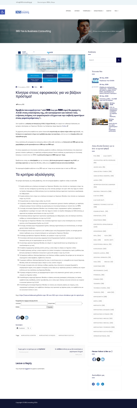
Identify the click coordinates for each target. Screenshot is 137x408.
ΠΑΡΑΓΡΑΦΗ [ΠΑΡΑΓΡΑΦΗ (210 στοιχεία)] (99, 266)
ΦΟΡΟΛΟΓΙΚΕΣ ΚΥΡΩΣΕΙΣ (47, 335)
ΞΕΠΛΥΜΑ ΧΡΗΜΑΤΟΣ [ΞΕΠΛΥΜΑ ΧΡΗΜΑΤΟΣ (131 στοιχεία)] (102, 257)
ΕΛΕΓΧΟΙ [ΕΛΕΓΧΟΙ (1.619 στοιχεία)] (98, 196)
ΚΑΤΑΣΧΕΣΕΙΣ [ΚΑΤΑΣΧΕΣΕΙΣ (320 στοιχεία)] (100, 249)
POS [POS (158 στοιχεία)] (97, 156)
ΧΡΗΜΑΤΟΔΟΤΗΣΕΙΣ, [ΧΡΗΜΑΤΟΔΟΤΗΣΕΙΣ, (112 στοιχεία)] (102, 336)
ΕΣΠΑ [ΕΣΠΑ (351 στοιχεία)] (108, 236)
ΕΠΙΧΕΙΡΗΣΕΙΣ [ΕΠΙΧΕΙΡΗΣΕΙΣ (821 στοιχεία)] (100, 231)
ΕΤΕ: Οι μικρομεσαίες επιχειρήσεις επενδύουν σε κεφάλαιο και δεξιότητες (113, 111)
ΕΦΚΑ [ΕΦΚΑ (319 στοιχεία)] (97, 240)
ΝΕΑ (116, 11)
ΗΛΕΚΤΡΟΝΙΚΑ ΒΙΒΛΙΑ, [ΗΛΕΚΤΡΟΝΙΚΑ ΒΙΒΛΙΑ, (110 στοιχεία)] (103, 244)
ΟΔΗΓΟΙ (108, 11)
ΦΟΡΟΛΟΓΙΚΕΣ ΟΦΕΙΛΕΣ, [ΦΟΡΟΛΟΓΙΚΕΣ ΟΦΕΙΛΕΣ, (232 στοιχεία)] (103, 323)
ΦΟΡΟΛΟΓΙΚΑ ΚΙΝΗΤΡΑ (28, 335)
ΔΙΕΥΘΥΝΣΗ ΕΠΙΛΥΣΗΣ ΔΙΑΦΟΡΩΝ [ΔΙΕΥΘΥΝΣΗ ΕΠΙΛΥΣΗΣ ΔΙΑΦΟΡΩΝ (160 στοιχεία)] (104, 186)
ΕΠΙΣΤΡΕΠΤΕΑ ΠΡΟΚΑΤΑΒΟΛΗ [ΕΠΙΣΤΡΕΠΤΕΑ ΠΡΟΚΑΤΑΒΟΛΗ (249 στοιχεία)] (103, 225)
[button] (2, 11)
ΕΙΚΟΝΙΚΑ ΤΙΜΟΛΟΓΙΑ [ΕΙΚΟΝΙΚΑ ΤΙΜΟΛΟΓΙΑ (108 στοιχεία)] (103, 191)
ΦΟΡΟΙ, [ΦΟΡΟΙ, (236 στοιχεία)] (98, 301)
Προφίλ (68, 11)
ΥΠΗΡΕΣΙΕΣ (86, 11)
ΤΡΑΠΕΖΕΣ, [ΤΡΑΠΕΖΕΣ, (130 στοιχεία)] (99, 292)
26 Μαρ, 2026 (104, 78)
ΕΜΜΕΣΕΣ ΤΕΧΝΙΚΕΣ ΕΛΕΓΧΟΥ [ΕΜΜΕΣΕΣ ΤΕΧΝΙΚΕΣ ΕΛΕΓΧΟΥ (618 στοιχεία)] (103, 206)
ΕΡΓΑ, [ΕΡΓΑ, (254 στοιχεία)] (97, 236)
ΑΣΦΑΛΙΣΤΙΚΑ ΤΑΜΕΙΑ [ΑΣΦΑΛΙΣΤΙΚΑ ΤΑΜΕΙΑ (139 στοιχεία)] (103, 171)
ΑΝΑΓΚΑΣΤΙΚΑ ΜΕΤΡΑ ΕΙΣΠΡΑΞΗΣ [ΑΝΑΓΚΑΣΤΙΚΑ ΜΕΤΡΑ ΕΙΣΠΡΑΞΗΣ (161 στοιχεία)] (104, 161)
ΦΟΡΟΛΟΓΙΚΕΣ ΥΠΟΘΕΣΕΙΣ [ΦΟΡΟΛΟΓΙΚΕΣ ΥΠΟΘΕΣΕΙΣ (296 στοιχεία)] (104, 327)
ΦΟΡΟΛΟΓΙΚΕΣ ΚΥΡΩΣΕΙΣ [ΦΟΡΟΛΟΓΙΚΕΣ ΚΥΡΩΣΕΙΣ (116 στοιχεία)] (103, 314)
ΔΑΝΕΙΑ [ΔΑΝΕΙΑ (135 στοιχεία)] (98, 180)
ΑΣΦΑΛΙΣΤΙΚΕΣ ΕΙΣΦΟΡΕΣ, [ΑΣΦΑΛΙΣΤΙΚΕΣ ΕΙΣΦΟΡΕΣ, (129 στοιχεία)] (104, 176)
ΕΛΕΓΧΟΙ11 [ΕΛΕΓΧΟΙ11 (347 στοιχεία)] (99, 200)
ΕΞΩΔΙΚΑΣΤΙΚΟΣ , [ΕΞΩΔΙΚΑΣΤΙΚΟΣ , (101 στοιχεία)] (101, 211)
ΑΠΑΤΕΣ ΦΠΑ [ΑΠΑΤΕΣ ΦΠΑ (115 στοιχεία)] (99, 167)
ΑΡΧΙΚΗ (76, 11)
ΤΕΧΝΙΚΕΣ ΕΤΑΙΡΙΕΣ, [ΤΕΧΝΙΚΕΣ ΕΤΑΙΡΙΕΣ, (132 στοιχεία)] (102, 288)
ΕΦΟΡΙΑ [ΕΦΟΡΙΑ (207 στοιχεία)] (108, 240)
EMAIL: (31, 307)
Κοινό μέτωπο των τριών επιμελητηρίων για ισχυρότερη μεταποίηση (113, 127)
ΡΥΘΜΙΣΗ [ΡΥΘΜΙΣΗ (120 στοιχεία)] (98, 279)
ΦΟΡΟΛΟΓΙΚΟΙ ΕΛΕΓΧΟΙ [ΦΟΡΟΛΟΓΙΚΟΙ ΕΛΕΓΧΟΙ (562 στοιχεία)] (103, 332)
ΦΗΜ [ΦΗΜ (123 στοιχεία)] (110, 292)
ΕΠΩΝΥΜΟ (51, 303)
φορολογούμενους (30, 117)
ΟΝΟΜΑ (18, 303)
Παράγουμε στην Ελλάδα (107, 81)
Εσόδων (64, 126)
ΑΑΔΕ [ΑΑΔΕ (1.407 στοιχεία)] (107, 156)
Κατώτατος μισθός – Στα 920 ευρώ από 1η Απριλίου (108, 99)
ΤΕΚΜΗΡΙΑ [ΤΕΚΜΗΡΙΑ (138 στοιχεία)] (99, 284)
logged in (28, 369)
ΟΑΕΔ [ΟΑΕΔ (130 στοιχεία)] (97, 262)
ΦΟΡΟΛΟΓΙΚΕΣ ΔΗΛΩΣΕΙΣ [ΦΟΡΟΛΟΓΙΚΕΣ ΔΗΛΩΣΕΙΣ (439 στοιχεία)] (104, 310)
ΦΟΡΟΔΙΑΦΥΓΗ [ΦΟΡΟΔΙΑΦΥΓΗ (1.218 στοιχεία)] (100, 297)
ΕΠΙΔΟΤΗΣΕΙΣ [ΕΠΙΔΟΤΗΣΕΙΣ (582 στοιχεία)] (100, 220)
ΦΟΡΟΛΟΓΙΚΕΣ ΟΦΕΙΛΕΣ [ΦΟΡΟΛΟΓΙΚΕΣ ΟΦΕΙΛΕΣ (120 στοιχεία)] (103, 318)
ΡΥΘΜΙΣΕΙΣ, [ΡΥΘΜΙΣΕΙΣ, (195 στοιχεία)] (99, 275)
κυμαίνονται (34, 110)
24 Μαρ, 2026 (112, 104)
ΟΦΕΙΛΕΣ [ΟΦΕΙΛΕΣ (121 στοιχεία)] (108, 262)
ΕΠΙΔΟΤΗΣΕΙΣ (98, 11)
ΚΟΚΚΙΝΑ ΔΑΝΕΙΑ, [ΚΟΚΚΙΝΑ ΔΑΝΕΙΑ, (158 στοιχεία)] (101, 253)
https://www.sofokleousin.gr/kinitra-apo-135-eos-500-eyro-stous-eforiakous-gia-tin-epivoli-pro (51, 295)
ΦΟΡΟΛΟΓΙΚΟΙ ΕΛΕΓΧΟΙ (66, 335)
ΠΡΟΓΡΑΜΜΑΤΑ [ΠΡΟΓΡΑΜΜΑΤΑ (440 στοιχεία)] (101, 270)
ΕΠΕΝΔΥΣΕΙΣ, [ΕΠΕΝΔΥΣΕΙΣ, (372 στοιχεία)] (100, 216)
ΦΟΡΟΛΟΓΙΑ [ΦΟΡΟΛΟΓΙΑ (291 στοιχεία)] (99, 305)
